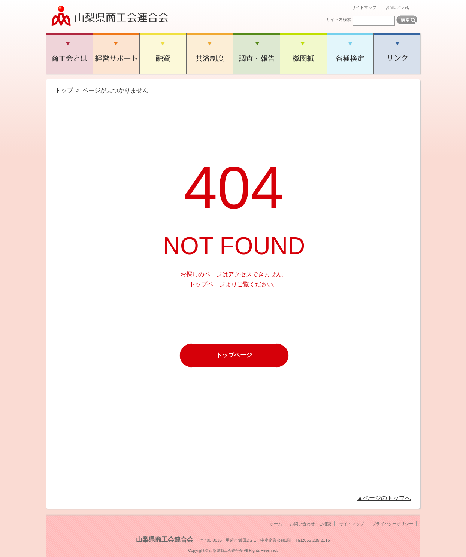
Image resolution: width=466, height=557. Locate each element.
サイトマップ (364, 7)
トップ (64, 90)
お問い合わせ (397, 7)
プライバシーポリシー (392, 523)
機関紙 (303, 53)
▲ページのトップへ (384, 498)
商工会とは (69, 53)
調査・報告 (256, 53)
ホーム (276, 523)
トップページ (234, 355)
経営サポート (116, 53)
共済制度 (209, 53)
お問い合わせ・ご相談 (310, 523)
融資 (162, 53)
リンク (396, 53)
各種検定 (350, 53)
